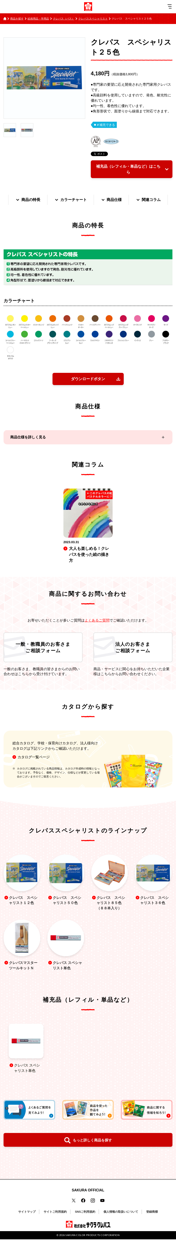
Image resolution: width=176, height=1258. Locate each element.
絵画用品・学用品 (38, 18)
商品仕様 (132, 201)
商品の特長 (46, 201)
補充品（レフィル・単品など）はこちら (128, 169)
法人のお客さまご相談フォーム (133, 663)
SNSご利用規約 (85, 1230)
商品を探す (17, 18)
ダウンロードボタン (88, 394)
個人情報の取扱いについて (120, 1230)
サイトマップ (27, 1230)
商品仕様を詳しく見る (28, 453)
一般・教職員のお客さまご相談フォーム (43, 663)
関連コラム (88, 215)
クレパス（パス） (63, 18)
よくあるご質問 (97, 636)
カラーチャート (90, 201)
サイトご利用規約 (55, 1230)
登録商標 (152, 1230)
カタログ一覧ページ (34, 774)
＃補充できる (105, 125)
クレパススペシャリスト (93, 18)
